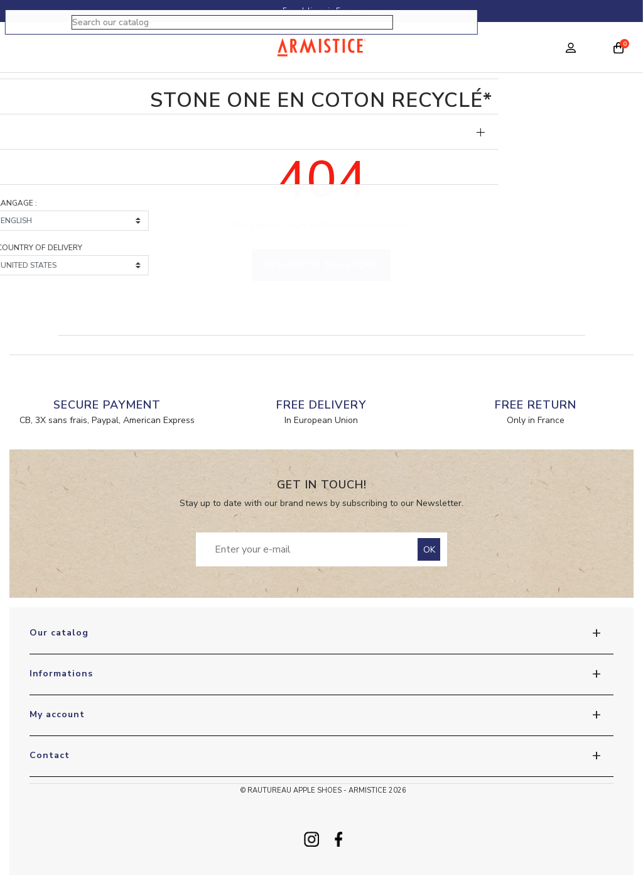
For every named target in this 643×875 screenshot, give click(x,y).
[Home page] (322, 47)
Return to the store (321, 265)
